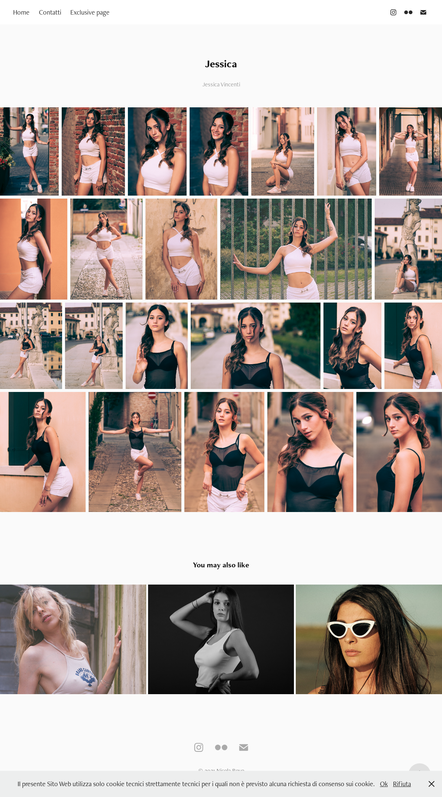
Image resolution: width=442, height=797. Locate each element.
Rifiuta (402, 783)
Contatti (50, 12)
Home (21, 12)
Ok (384, 783)
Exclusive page (90, 12)
